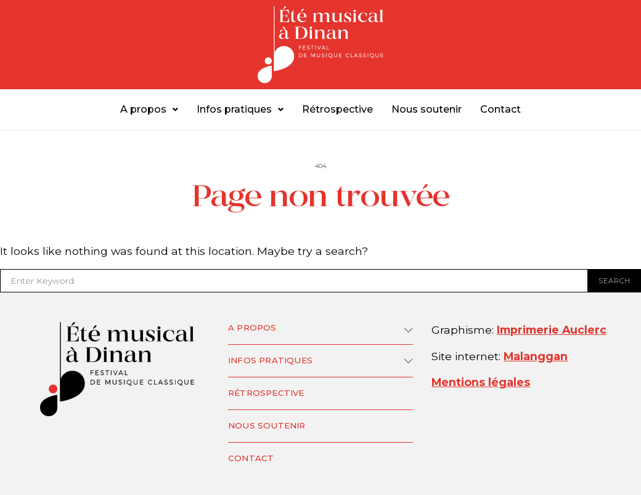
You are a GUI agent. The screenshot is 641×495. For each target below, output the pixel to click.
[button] (149, 109)
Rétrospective (337, 109)
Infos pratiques (240, 109)
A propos (149, 109)
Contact (500, 109)
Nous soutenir (426, 109)
